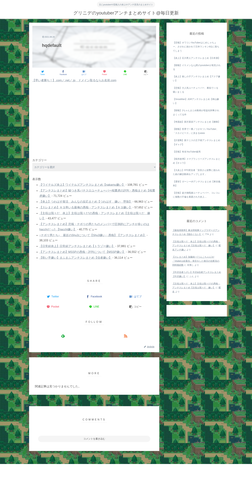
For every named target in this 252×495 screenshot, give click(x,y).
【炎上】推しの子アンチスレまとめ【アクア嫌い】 (196, 78)
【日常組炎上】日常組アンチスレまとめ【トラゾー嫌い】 (77, 246)
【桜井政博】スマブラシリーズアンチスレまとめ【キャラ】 (196, 161)
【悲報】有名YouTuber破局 (187, 151)
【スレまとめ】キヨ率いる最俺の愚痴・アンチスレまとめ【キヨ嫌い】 (85, 207)
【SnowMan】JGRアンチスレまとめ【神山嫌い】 (196, 101)
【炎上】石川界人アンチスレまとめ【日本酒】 (196, 58)
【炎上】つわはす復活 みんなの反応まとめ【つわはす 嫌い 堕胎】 (85, 201)
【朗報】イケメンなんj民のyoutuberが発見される (197, 67)
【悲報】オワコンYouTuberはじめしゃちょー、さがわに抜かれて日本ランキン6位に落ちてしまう (196, 46)
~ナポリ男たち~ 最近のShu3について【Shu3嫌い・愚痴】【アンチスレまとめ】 (92, 235)
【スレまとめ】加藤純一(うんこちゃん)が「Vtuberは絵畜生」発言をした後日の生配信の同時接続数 (195, 261)
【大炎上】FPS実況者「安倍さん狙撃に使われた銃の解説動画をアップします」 (196, 172)
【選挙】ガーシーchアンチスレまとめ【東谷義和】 (196, 183)
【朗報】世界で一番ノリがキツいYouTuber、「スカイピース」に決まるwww (196, 131)
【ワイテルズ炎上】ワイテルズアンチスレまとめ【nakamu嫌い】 (82, 184)
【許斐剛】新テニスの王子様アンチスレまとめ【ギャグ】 (196, 142)
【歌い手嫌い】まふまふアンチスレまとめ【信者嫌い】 (75, 257)
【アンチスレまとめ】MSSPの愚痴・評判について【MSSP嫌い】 (82, 252)
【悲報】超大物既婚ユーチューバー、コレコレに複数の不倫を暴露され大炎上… (196, 195)
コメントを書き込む (94, 438)
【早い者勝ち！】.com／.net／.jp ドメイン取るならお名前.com (74, 80)
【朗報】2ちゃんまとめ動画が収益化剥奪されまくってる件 (196, 112)
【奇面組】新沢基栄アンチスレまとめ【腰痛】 (196, 121)
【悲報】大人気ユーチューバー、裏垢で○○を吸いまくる (195, 90)
